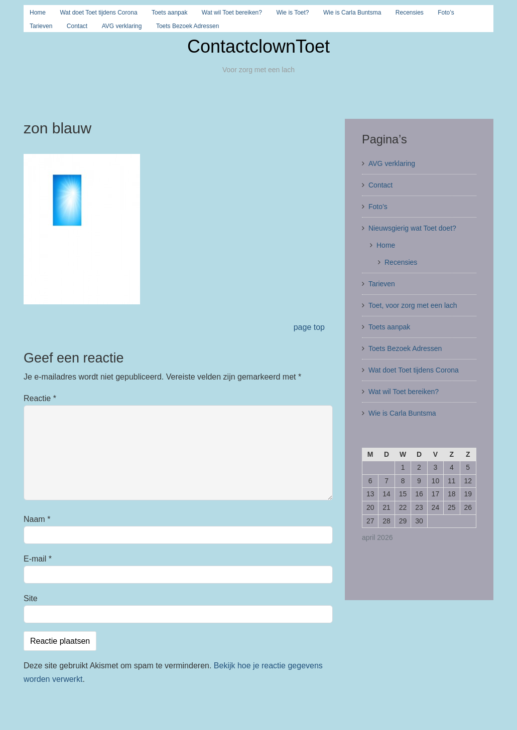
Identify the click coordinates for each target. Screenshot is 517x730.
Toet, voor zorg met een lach (412, 305)
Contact (77, 26)
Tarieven (41, 26)
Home (38, 12)
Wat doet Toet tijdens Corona (98, 12)
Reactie (40, 398)
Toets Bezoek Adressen (187, 26)
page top (309, 327)
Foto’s (446, 12)
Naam (37, 519)
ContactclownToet (258, 46)
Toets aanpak (169, 12)
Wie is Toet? (292, 12)
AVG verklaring (122, 26)
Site (31, 598)
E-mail (38, 559)
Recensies (410, 12)
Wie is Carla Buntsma (352, 12)
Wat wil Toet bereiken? (232, 12)
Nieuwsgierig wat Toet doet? (412, 228)
